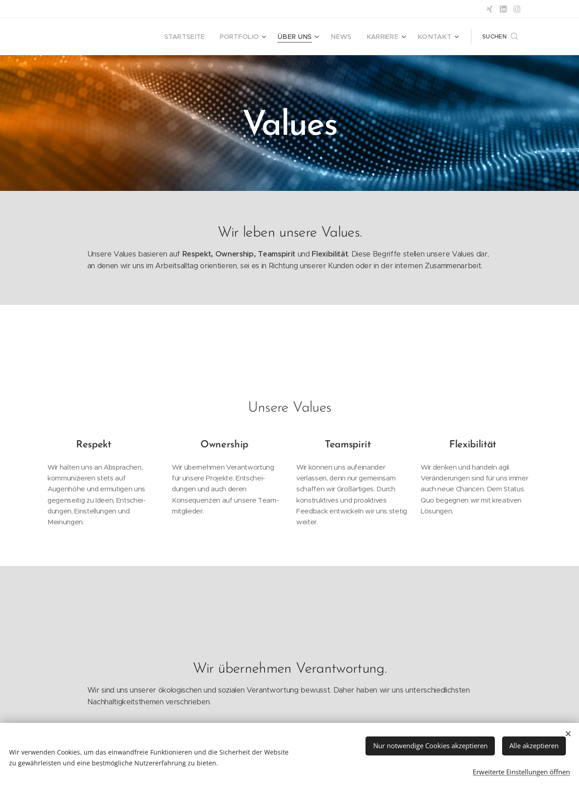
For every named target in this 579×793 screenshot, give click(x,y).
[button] (500, 36)
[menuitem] (204, 36)
